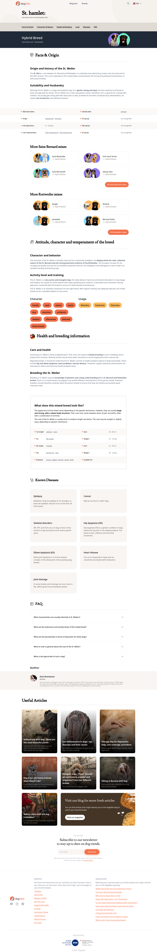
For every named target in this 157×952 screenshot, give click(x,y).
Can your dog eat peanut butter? (109, 893)
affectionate (51, 319)
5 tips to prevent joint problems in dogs (112, 918)
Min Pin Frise (39, 903)
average (123, 112)
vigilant (58, 305)
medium (49, 432)
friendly (35, 305)
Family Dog (100, 305)
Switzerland (49, 119)
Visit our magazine (75, 818)
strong (48, 460)
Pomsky (37, 910)
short (55, 432)
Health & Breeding (64, 27)
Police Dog (115, 305)
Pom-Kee (38, 924)
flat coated (50, 439)
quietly (70, 305)
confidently (61, 312)
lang (56, 453)
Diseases (86, 27)
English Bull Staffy (41, 906)
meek (47, 305)
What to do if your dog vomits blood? (111, 921)
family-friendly (38, 326)
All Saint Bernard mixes (116, 184)
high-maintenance (51, 133)
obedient (36, 319)
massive (60, 460)
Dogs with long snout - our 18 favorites (111, 900)
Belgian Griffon (40, 899)
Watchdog (85, 305)
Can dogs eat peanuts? (105, 911)
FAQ (95, 27)
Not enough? (78, 837)
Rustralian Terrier (41, 913)
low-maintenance (66, 133)
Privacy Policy (88, 861)
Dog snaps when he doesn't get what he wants (115, 907)
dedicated (66, 319)
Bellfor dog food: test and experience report (113, 890)
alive (34, 312)
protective (46, 312)
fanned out (50, 453)
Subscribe (92, 853)
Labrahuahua (39, 917)
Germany (58, 119)
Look (77, 27)
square (66, 460)
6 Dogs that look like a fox (106, 914)
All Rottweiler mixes (118, 232)
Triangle (49, 446)
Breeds (85, 3)
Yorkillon (37, 892)
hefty (72, 460)
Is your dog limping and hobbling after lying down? (116, 904)
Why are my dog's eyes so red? (108, 897)
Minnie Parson (40, 920)
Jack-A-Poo (38, 896)
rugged (54, 460)
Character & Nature (45, 27)
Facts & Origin (27, 27)
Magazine (73, 3)
